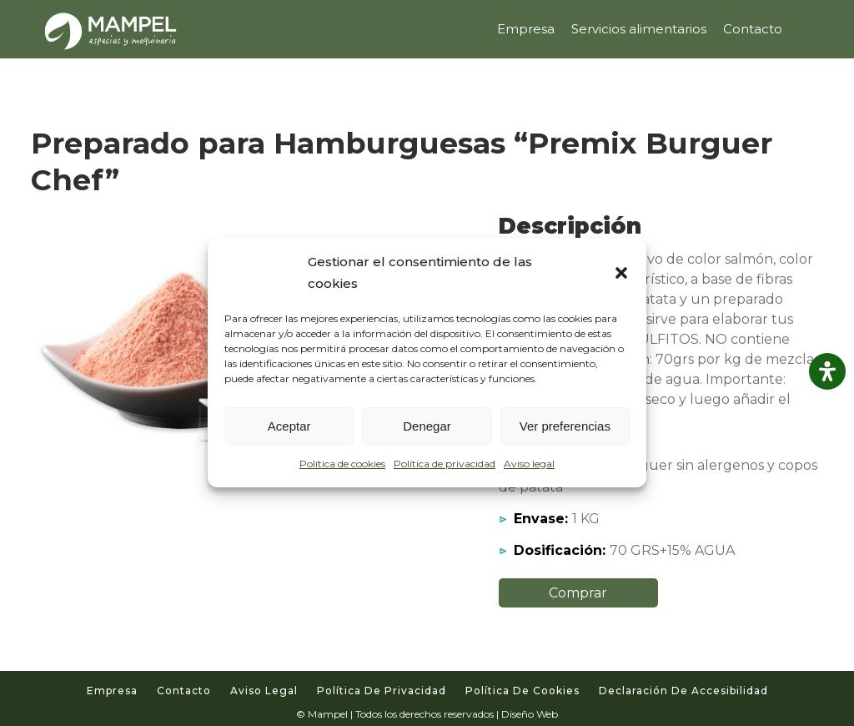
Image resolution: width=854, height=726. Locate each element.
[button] (621, 273)
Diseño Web (529, 714)
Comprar (578, 593)
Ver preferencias (565, 426)
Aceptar (289, 426)
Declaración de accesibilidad (683, 690)
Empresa (112, 690)
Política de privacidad (444, 463)
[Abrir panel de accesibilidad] (827, 371)
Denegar (427, 426)
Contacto (184, 690)
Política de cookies (342, 463)
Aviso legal (529, 463)
